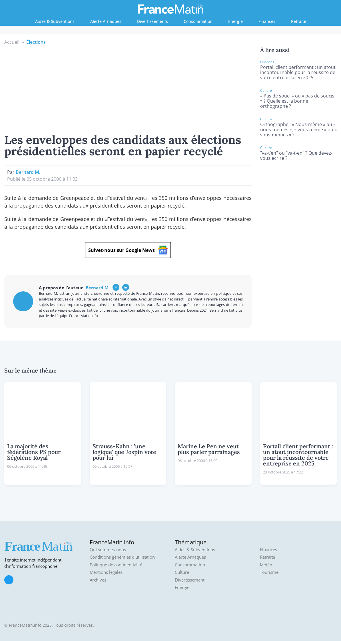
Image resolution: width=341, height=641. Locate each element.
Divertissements (152, 21)
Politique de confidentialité (116, 565)
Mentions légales (106, 572)
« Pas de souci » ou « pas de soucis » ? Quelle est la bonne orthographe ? (297, 101)
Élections (36, 42)
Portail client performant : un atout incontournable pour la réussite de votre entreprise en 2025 (298, 72)
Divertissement (189, 580)
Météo (266, 565)
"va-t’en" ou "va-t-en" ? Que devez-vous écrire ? (296, 155)
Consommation (198, 21)
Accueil (11, 42)
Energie (235, 21)
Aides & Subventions (55, 21)
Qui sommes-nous (108, 549)
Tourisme (269, 572)
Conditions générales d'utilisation (122, 557)
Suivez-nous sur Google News (128, 250)
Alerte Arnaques (105, 21)
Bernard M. (28, 172)
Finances (266, 21)
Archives (98, 580)
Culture (182, 572)
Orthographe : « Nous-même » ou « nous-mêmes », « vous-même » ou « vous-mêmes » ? (298, 129)
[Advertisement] (128, 88)
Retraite (298, 21)
